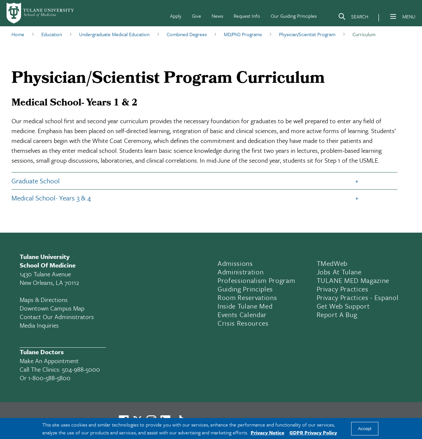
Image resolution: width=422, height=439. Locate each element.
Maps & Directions (44, 299)
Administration (241, 272)
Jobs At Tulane (339, 272)
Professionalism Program (256, 280)
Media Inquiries (39, 325)
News (217, 15)
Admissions (235, 263)
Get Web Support (343, 306)
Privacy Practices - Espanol (358, 297)
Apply (175, 15)
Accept (364, 428)
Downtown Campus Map (52, 308)
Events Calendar (242, 314)
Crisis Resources (243, 323)
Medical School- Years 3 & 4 (51, 198)
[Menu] (393, 16)
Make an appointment (49, 360)
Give (196, 15)
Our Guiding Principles (294, 15)
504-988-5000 (81, 369)
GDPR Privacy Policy (313, 432)
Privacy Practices (343, 289)
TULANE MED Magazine (353, 280)
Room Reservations (247, 297)
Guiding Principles (245, 289)
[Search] (353, 17)
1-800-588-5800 (49, 377)
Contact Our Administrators (57, 316)
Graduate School (35, 181)
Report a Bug (337, 314)
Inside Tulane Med (245, 306)
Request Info (247, 15)
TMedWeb (332, 263)
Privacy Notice (267, 432)
